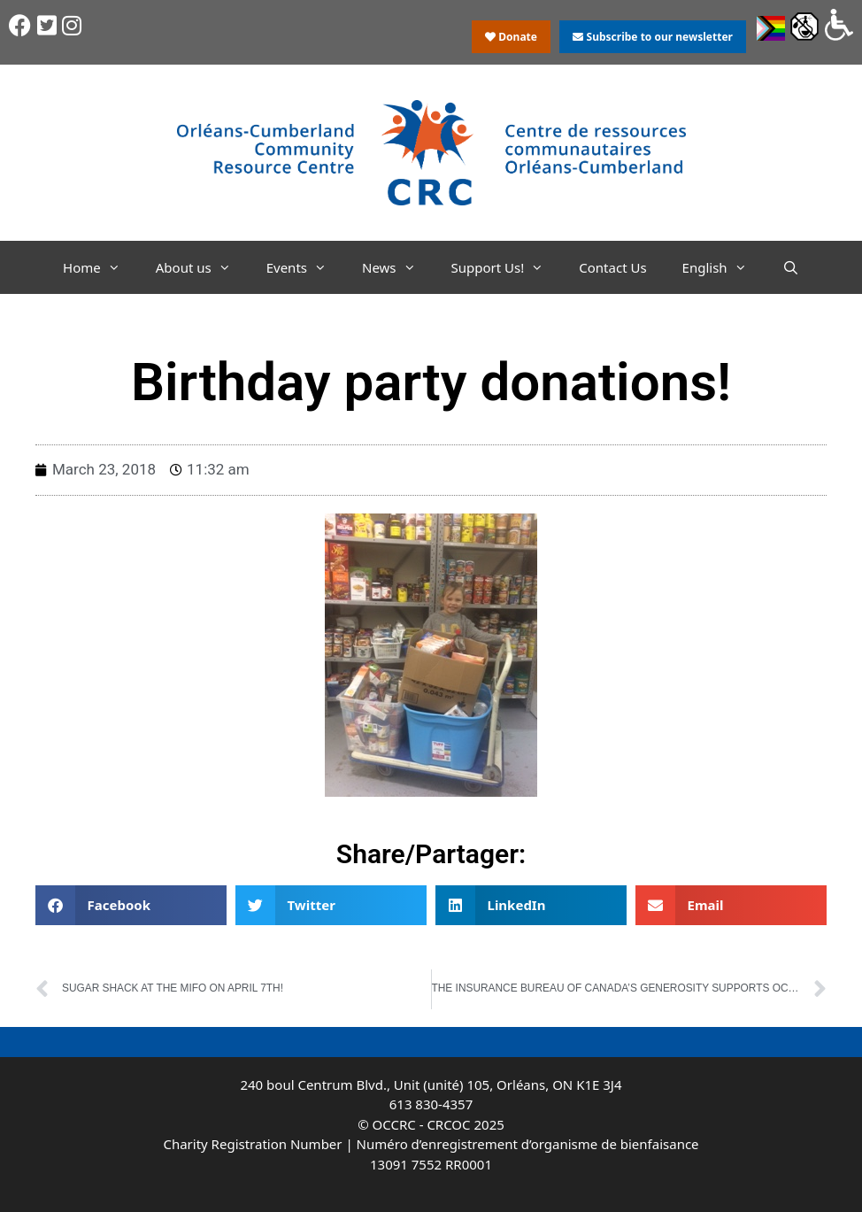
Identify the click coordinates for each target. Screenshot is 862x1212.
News (398, 267)
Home (100, 267)
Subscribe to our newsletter (652, 36)
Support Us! (506, 267)
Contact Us (612, 267)
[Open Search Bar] (791, 267)
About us (202, 267)
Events (305, 267)
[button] (131, 905)
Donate (511, 36)
